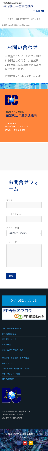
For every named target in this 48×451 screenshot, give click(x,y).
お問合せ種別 (12, 227)
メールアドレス (13, 213)
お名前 (9, 199)
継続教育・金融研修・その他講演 (15, 358)
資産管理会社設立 (9, 339)
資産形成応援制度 (9, 334)
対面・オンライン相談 (11, 373)
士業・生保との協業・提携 (12, 349)
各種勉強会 (6, 344)
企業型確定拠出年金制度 (12, 328)
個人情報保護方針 (9, 379)
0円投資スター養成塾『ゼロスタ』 (16, 368)
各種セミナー (7, 363)
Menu (40, 11)
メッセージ (11, 241)
